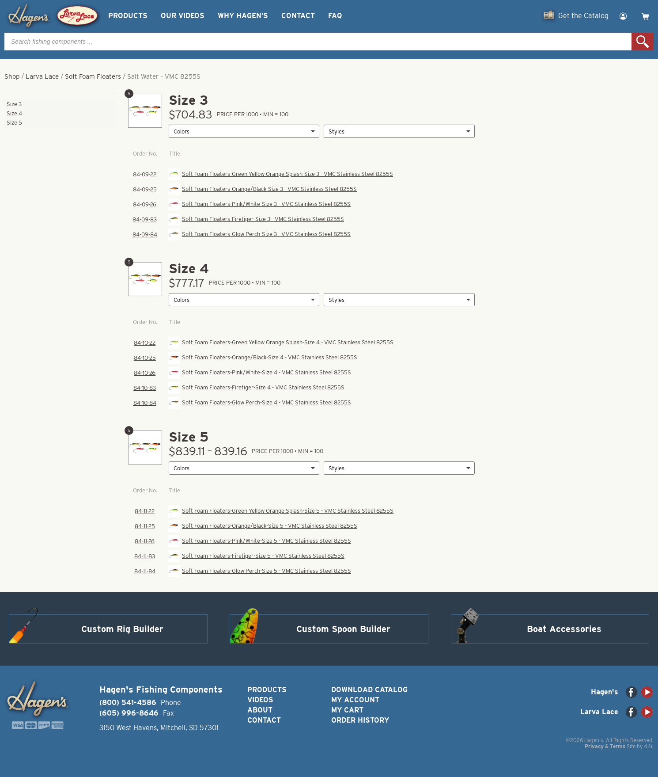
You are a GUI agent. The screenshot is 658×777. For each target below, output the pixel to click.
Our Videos (182, 15)
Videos (260, 700)
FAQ (335, 15)
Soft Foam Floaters (93, 76)
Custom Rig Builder (122, 629)
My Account (355, 700)
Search (643, 41)
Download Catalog (369, 690)
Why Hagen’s (243, 15)
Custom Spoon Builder (343, 629)
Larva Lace (42, 76)
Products (127, 15)
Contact (298, 15)
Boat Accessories (564, 629)
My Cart (347, 710)
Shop (11, 76)
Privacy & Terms (605, 746)
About (259, 710)
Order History (360, 720)
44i (648, 746)
